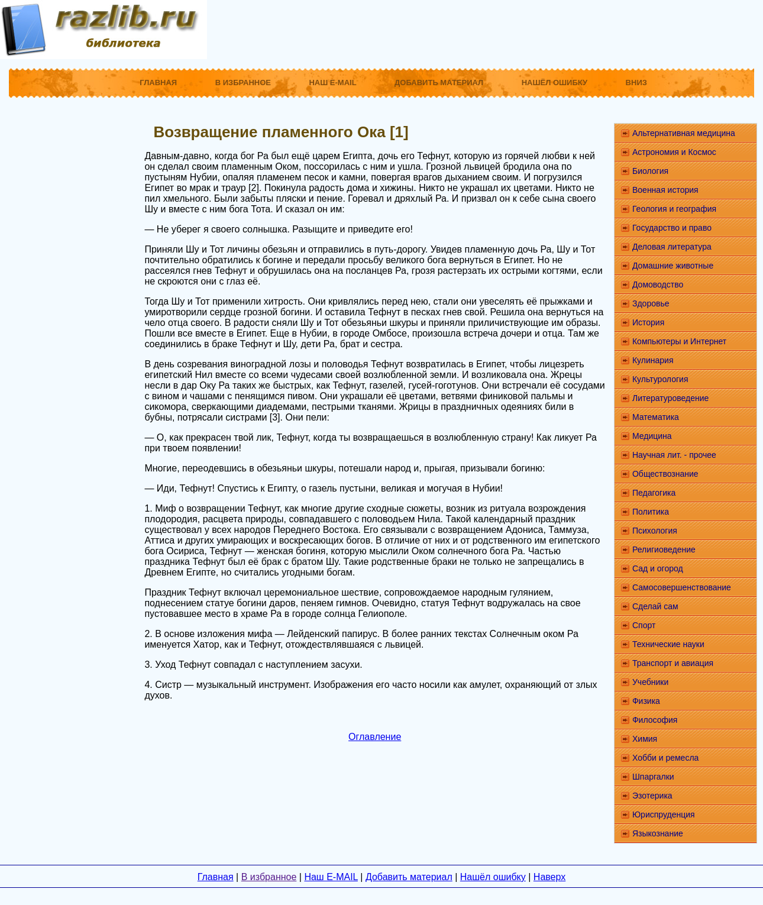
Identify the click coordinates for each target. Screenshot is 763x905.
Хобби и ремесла (665, 757)
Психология (654, 530)
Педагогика (653, 492)
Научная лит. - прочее (674, 455)
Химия (644, 739)
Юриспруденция (663, 814)
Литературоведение (670, 398)
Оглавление (374, 737)
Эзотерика (652, 795)
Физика (646, 701)
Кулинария (653, 360)
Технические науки (668, 644)
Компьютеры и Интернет (679, 341)
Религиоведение (664, 549)
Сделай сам (655, 606)
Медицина (652, 436)
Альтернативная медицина (683, 133)
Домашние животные (672, 265)
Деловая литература (672, 246)
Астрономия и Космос (674, 152)
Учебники (650, 682)
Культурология (660, 379)
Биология (650, 171)
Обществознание (665, 474)
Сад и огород (657, 568)
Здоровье (651, 303)
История (648, 322)
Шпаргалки (653, 776)
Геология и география (674, 209)
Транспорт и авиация (672, 663)
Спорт (643, 625)
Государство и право (672, 227)
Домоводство (657, 284)
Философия (654, 720)
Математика (655, 417)
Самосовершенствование (681, 587)
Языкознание (657, 833)
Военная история (665, 190)
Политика (650, 511)
